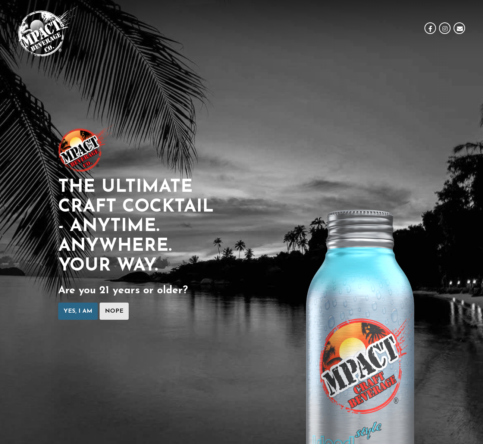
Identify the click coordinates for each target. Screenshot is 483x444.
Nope (114, 311)
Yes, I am (77, 311)
